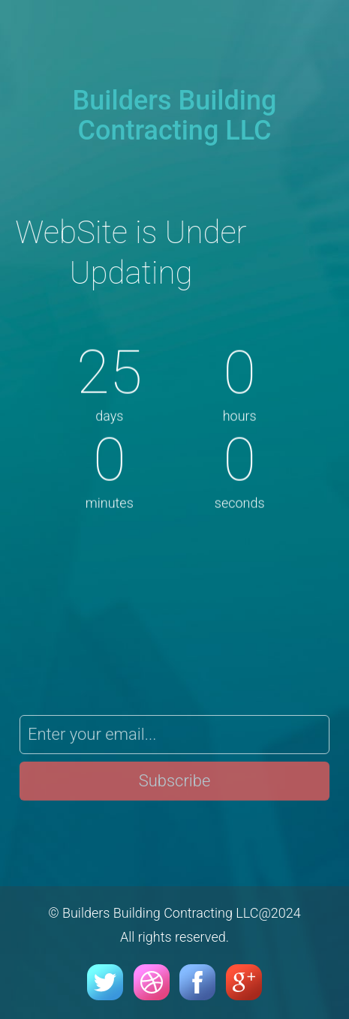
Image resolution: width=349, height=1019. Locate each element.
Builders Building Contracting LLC (175, 115)
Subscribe (175, 783)
